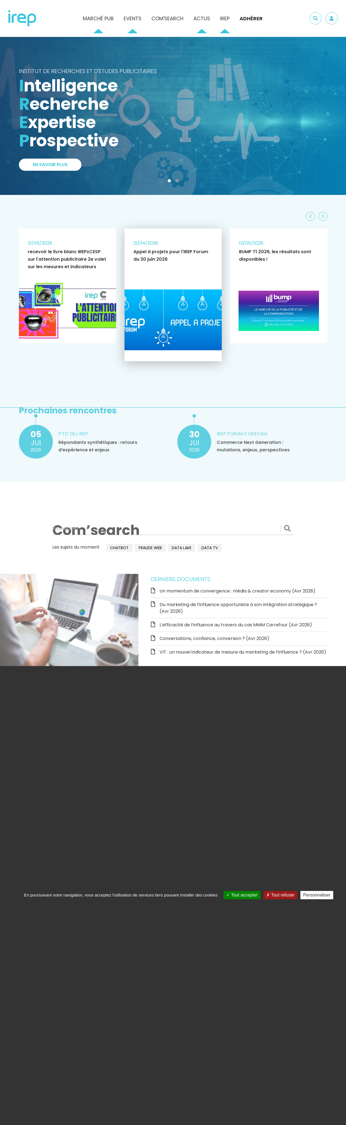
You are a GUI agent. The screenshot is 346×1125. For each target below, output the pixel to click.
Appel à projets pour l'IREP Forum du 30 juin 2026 (170, 255)
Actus (201, 18)
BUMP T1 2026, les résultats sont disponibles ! (275, 255)
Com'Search (167, 18)
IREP (225, 18)
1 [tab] (170, 182)
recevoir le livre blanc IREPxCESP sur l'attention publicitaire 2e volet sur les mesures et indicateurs (67, 259)
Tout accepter (242, 895)
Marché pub (98, 18)
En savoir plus (50, 167)
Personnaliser (316, 895)
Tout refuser (280, 895)
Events (132, 18)
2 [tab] (178, 182)
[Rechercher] (173, 528)
